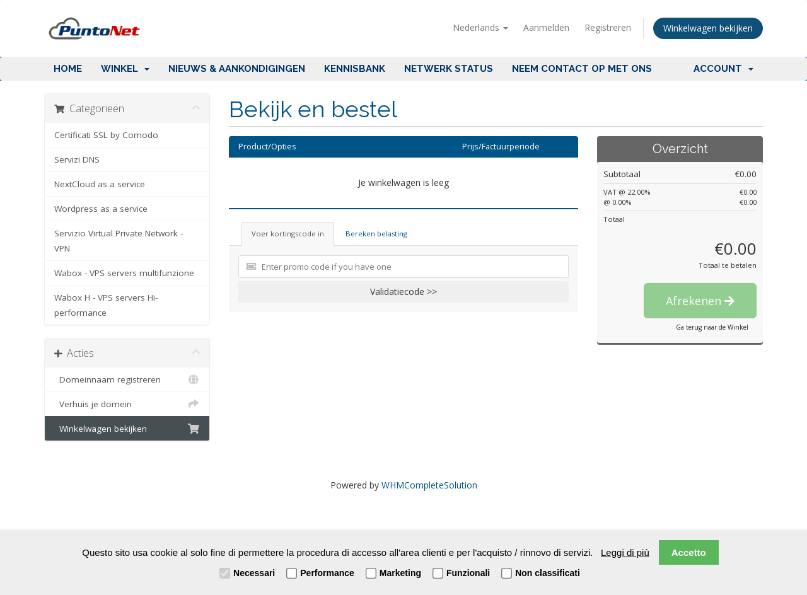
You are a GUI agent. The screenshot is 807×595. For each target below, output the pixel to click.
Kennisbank (354, 68)
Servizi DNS (77, 159)
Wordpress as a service (101, 208)
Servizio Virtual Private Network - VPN (118, 241)
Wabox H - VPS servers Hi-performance (106, 305)
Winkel (125, 68)
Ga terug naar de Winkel (712, 327)
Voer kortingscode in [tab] (288, 233)
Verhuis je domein (127, 404)
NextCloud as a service (99, 184)
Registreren (607, 27)
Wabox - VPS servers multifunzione (124, 273)
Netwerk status (448, 68)
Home (68, 68)
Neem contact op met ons (582, 68)
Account (723, 68)
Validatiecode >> (403, 292)
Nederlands (480, 27)
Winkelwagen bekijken (708, 28)
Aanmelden (546, 27)
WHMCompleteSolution (429, 485)
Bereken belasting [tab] (376, 233)
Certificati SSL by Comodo (106, 135)
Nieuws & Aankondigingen (236, 68)
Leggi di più (625, 552)
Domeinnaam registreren (127, 379)
